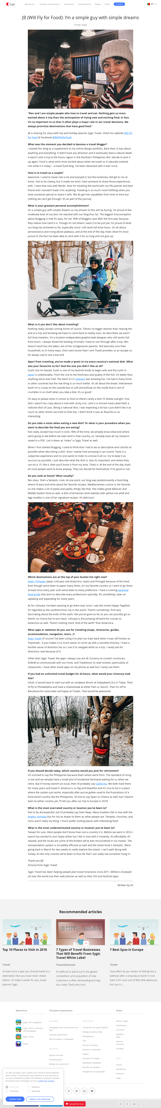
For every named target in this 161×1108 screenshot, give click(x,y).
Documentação (55, 1059)
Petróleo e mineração (92, 1049)
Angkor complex (37, 816)
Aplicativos (29, 4)
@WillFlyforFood (62, 137)
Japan (31, 374)
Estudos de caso (56, 1055)
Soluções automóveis (58, 1035)
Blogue (98, 4)
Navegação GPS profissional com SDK (63, 1028)
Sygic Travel (34, 638)
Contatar (120, 1048)
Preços (119, 1065)
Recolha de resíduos (91, 1067)
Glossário (120, 1073)
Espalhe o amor (120, 1035)
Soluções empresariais (49, 4)
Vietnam (80, 379)
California (101, 783)
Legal (118, 1078)
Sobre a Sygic (122, 1021)
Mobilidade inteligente (92, 1063)
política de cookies (46, 1081)
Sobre (107, 4)
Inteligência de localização (94, 1071)
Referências (121, 1025)
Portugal (40, 581)
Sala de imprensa (120, 1042)
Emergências (88, 1036)
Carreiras (120, 1030)
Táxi (84, 1041)
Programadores (84, 4)
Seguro (86, 1054)
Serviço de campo (90, 1045)
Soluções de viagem (91, 1058)
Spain (31, 581)
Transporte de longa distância (95, 1027)
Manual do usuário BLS (59, 1064)
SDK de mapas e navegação (61, 1039)
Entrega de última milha (92, 1032)
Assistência (69, 4)
